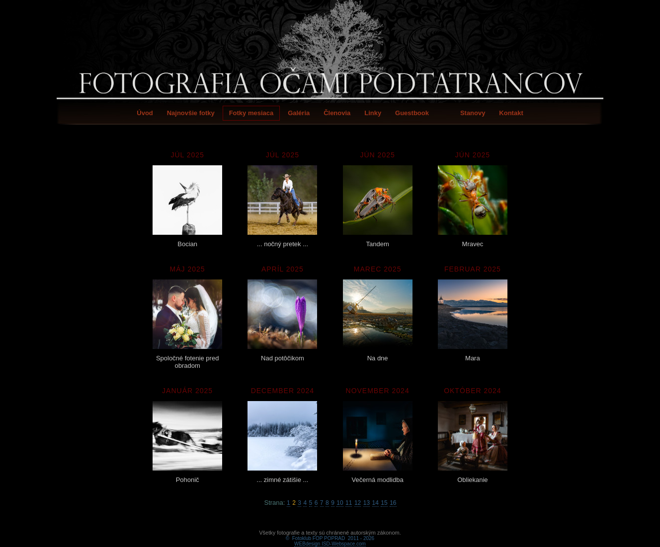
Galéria (299, 113)
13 (366, 502)
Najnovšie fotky (191, 113)
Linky (372, 113)
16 (393, 502)
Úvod (145, 113)
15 (384, 502)
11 (348, 502)
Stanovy (473, 113)
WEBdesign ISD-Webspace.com (330, 532)
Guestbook (412, 113)
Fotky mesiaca (251, 113)
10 (339, 502)
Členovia (337, 113)
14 (375, 502)
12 (357, 502)
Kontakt (511, 113)
